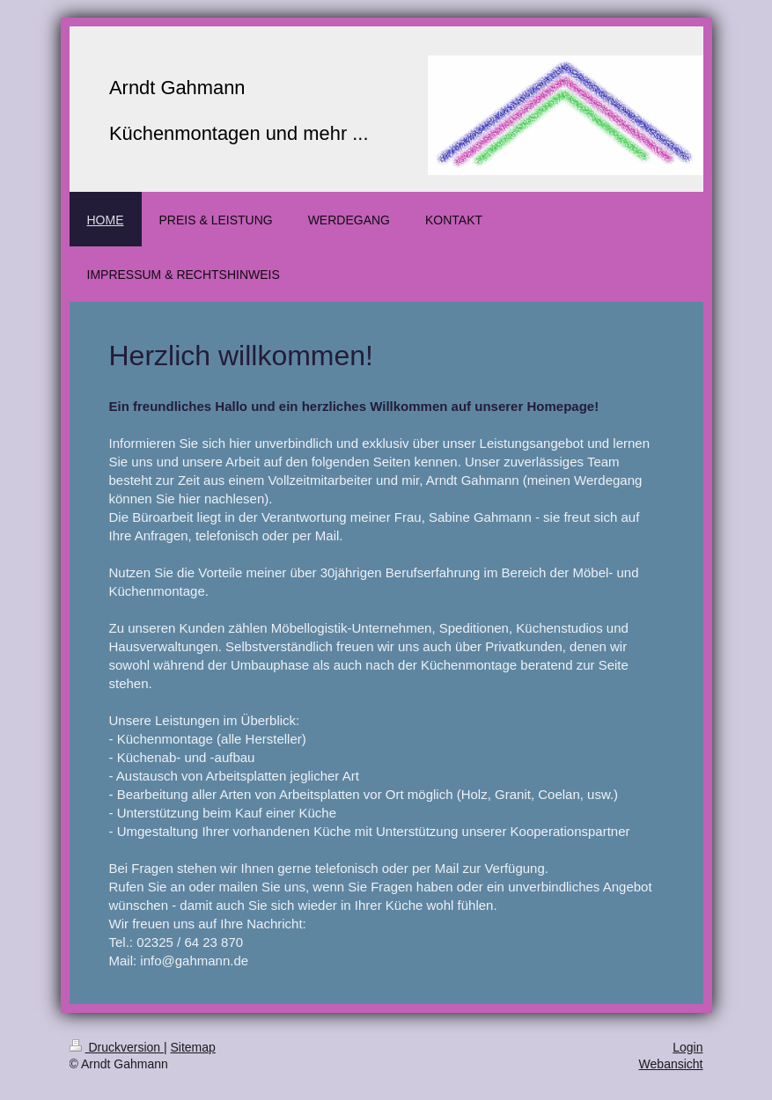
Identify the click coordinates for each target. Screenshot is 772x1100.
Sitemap (193, 1047)
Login (687, 1047)
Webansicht (671, 1064)
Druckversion (117, 1047)
